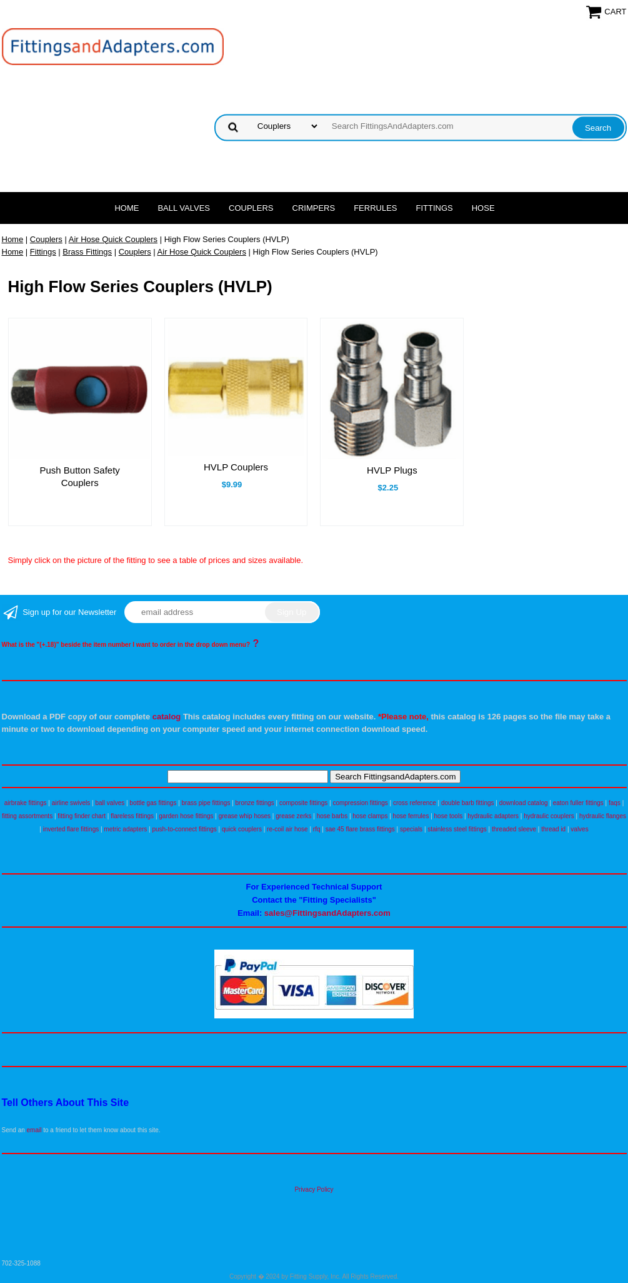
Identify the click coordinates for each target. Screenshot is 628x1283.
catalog (166, 716)
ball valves (110, 802)
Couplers (251, 208)
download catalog (523, 802)
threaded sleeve (514, 829)
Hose (483, 208)
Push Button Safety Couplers (79, 476)
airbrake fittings (25, 802)
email (34, 1130)
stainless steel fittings (457, 829)
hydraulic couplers (549, 816)
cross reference (414, 802)
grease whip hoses (245, 816)
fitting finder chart (81, 816)
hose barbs (332, 816)
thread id (553, 829)
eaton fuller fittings (578, 802)
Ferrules (375, 208)
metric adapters (125, 829)
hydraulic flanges (602, 816)
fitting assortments (27, 816)
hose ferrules (411, 816)
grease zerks (293, 816)
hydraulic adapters (493, 816)
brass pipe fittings (206, 802)
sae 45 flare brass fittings (360, 829)
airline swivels (71, 802)
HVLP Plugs (392, 470)
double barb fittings (467, 802)
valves (579, 829)
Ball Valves (183, 208)
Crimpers (314, 208)
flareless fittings (132, 816)
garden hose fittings (186, 816)
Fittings (434, 208)
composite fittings (303, 802)
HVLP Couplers (236, 467)
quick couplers (242, 829)
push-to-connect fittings (184, 829)
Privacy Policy (313, 1189)
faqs (615, 802)
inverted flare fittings (71, 829)
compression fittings (359, 802)
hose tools (448, 816)
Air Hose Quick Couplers (113, 239)
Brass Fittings (87, 251)
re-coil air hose (287, 829)
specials (411, 829)
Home (126, 208)
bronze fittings (255, 802)
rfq (317, 829)
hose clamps (369, 816)
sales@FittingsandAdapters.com (327, 913)
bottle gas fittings (152, 802)
